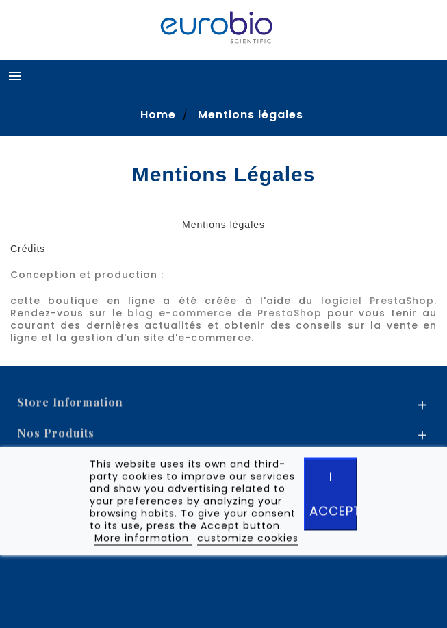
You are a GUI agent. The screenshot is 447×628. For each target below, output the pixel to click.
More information (143, 540)
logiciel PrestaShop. (379, 300)
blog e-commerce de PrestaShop (224, 313)
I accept (333, 496)
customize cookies (247, 540)
